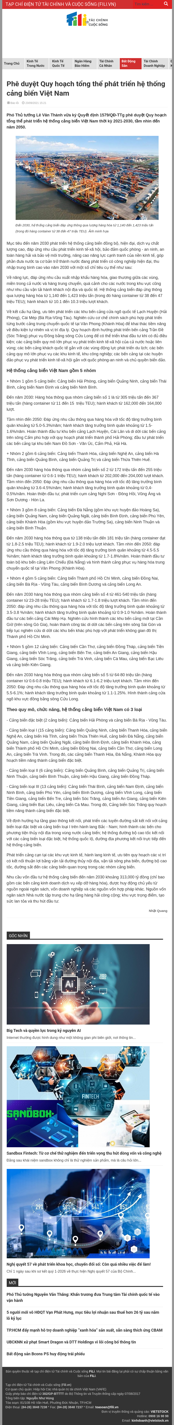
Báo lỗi (13, 102)
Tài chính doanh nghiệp (154, 63)
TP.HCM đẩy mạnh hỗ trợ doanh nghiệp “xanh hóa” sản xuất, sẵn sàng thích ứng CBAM (85, 1330)
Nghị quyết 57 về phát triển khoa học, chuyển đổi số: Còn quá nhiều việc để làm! (79, 1264)
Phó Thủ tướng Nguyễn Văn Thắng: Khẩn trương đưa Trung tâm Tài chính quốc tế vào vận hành (83, 1297)
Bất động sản (129, 63)
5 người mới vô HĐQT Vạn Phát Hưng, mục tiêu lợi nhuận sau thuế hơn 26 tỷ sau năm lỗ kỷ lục (83, 1315)
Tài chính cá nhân (106, 63)
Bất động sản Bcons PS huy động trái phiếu (46, 1353)
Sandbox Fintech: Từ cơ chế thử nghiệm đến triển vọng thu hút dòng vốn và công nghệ (84, 1153)
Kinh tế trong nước (35, 63)
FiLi (92, 1371)
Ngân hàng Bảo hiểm (83, 63)
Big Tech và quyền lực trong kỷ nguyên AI (44, 1030)
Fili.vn (66, 1385)
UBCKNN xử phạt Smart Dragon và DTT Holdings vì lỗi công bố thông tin (71, 1342)
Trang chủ (11, 63)
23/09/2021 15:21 (34, 102)
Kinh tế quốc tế (58, 63)
